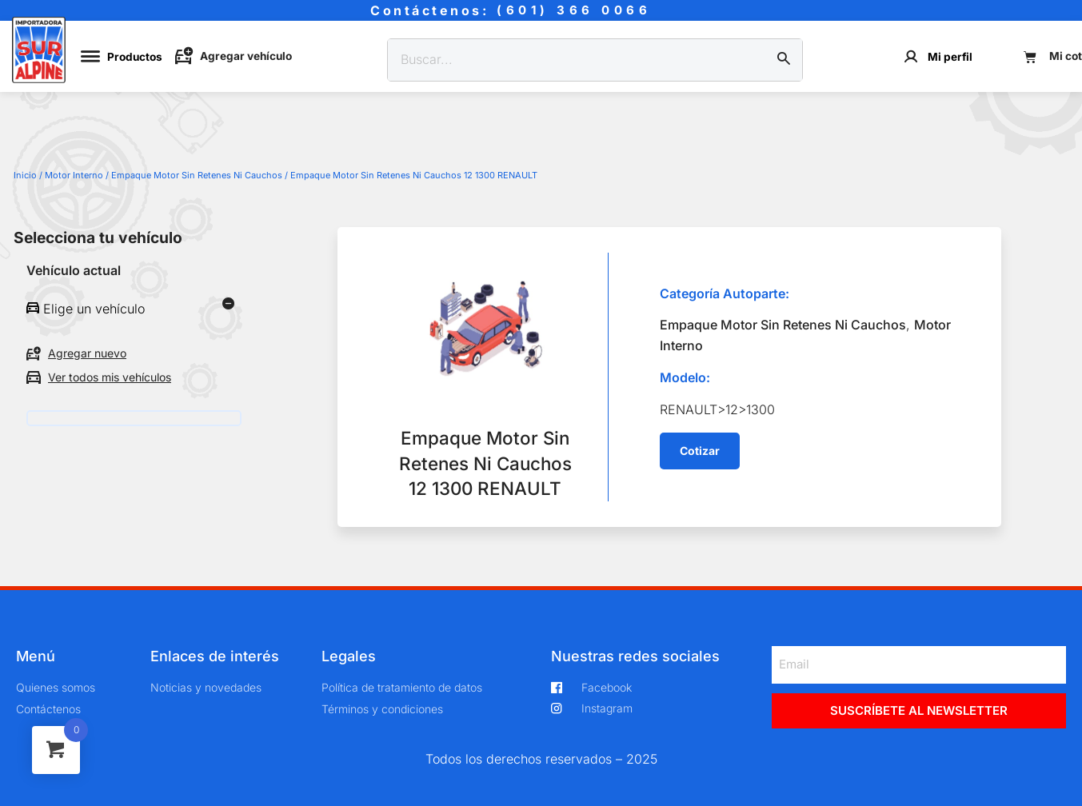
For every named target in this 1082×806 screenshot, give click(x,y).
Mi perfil (950, 56)
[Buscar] (783, 60)
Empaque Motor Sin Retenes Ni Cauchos (196, 175)
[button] (700, 451)
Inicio (25, 175)
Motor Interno (74, 175)
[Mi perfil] (911, 56)
